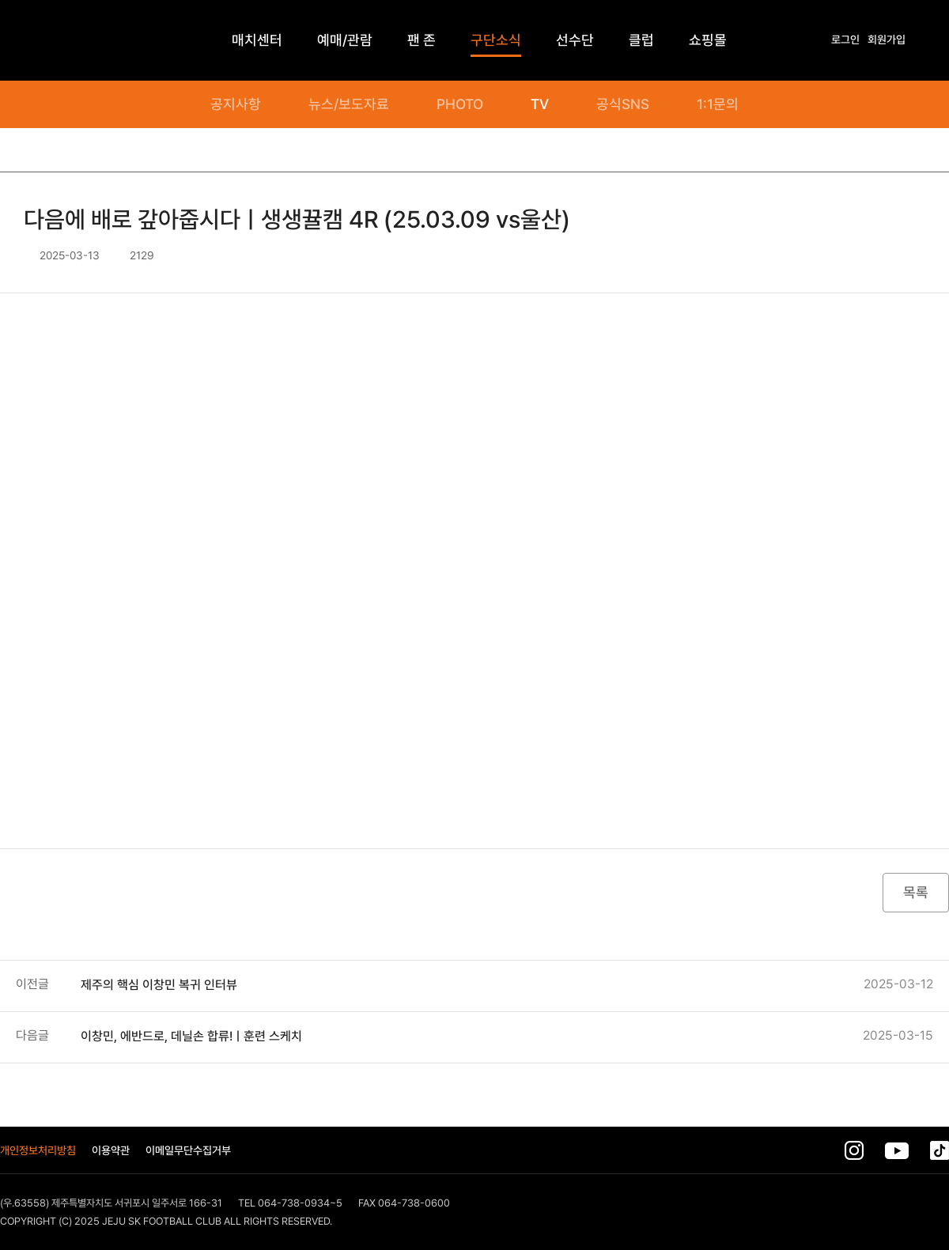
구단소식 (496, 40)
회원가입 (887, 39)
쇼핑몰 (708, 40)
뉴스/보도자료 (348, 104)
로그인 (845, 39)
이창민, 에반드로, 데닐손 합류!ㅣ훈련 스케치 (191, 1036)
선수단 (575, 40)
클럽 (641, 40)
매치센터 (257, 40)
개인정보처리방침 (38, 1150)
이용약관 (111, 1150)
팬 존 (421, 40)
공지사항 (235, 104)
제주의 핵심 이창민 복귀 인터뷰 (159, 984)
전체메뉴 (941, 40)
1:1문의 (718, 104)
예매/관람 (344, 40)
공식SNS (622, 104)
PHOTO (460, 104)
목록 (915, 892)
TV (540, 104)
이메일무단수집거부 (188, 1150)
